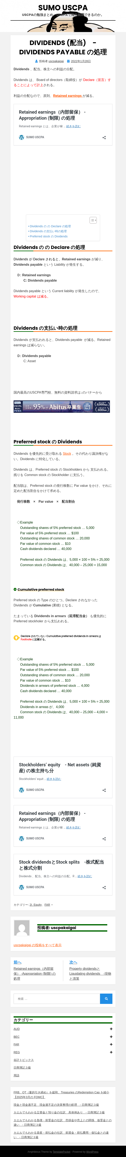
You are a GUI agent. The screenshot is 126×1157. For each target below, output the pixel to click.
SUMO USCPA (63, 7)
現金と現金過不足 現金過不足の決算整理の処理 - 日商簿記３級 (56, 1104)
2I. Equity (36, 904)
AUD (63, 1029)
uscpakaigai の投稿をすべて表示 (38, 945)
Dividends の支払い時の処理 (48, 231)
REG (63, 1052)
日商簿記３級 (22, 1067)
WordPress (92, 1151)
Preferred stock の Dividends (49, 236)
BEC (63, 1036)
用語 (16, 1075)
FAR (47, 904)
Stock (67, 453)
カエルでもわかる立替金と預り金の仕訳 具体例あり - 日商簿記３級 (59, 1112)
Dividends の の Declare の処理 (50, 226)
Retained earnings (68, 96)
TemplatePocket (61, 1151)
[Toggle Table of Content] (91, 220)
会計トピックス (24, 1060)
